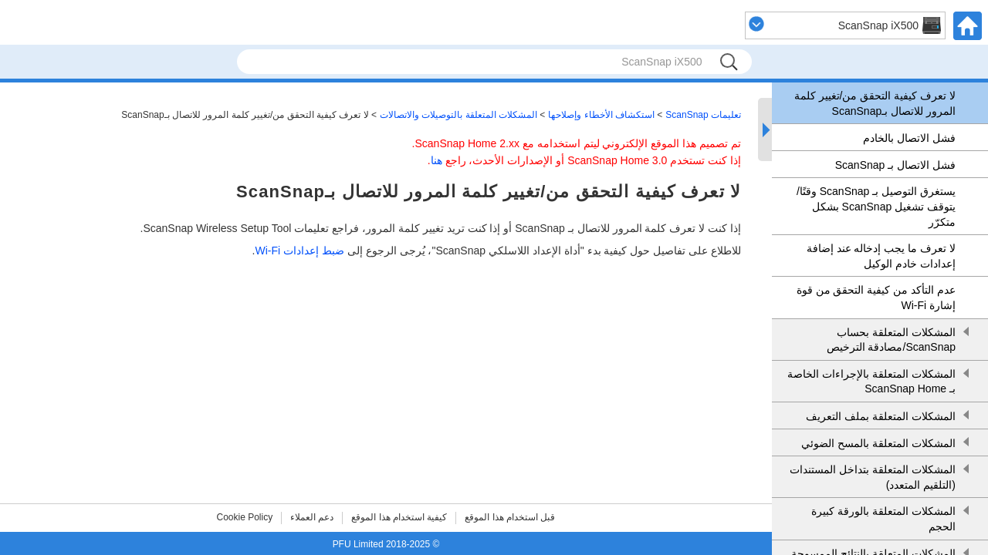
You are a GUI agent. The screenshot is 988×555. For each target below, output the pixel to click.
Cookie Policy (245, 517)
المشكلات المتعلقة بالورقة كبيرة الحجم (883, 519)
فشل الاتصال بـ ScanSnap (895, 165)
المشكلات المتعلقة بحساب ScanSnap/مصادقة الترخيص (891, 340)
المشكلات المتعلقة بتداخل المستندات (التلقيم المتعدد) (873, 477)
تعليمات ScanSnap (703, 114)
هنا (436, 160)
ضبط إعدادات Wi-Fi (299, 250)
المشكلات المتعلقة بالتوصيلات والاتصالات (458, 114)
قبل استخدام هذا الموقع (510, 517)
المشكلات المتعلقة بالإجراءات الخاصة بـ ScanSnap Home (871, 381)
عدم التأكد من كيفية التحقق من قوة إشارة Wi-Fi (876, 297)
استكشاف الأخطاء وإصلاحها (601, 114)
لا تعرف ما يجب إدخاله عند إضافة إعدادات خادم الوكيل (881, 256)
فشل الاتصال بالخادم (909, 138)
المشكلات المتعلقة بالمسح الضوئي (878, 443)
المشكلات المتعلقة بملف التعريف (881, 416)
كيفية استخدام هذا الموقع (399, 517)
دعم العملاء (311, 517)
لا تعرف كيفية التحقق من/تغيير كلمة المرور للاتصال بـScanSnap (875, 103)
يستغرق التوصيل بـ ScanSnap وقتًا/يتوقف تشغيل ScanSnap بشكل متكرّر (876, 206)
